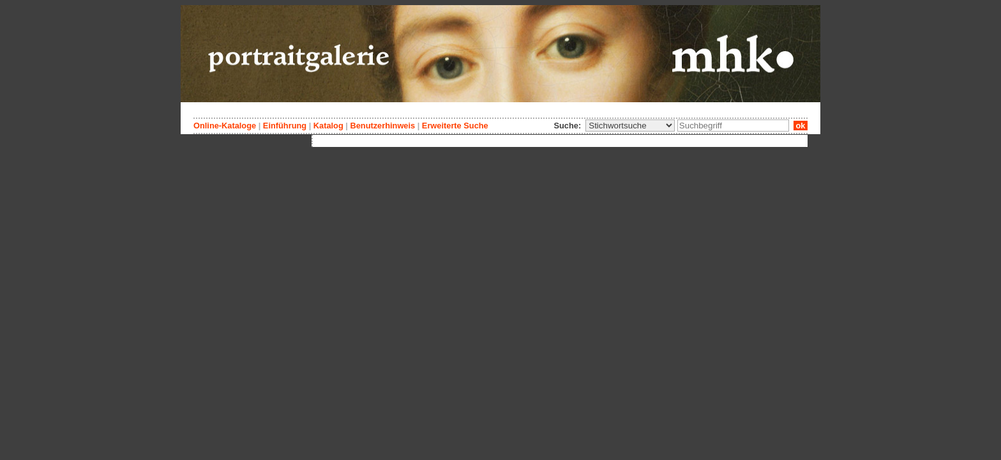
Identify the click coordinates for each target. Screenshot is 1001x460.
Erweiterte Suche (455, 125)
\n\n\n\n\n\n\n (630, 125)
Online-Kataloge (224, 125)
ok (801, 125)
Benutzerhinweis (382, 125)
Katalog (328, 125)
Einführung (284, 125)
